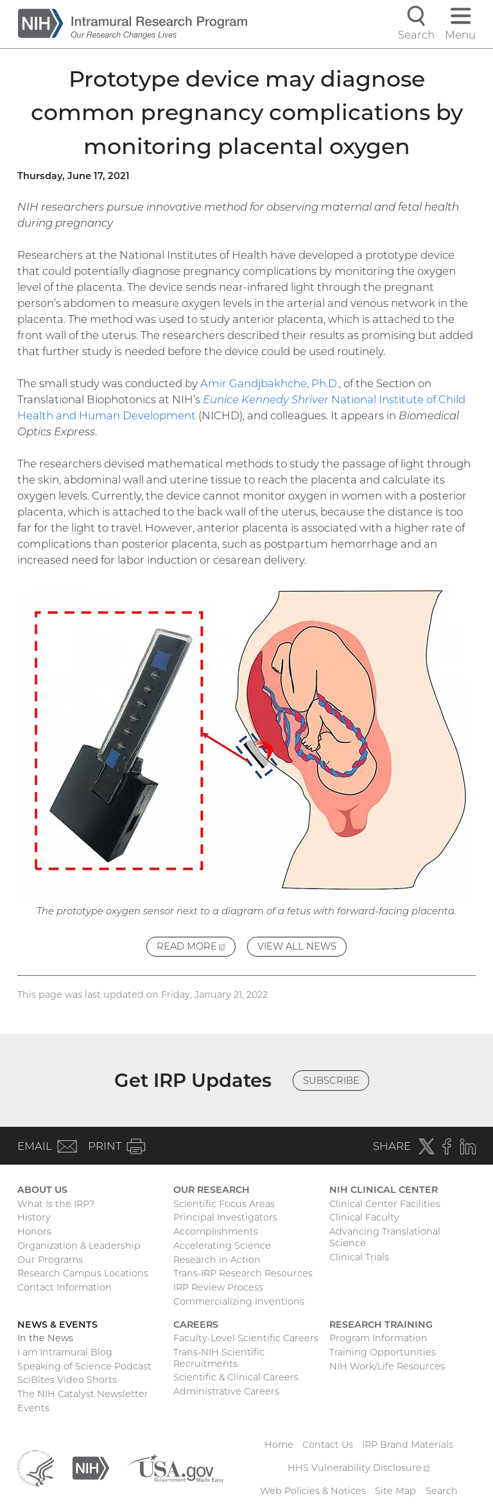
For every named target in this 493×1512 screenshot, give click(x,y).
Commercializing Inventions (238, 1301)
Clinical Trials (359, 1257)
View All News (296, 946)
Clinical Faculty (364, 1217)
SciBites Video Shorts (67, 1380)
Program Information (378, 1338)
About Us (42, 1189)
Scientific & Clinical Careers (235, 1377)
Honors (34, 1231)
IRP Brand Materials (407, 1444)
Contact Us (327, 1444)
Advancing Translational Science (384, 1237)
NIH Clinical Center (383, 1189)
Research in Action (217, 1259)
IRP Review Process (218, 1287)
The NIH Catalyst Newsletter (82, 1394)
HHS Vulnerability (359, 1467)
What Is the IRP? (55, 1204)
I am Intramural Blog (64, 1352)
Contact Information (64, 1287)
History (34, 1217)
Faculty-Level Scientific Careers (245, 1338)
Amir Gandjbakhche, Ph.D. (269, 383)
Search (442, 1491)
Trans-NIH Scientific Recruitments (218, 1357)
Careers (195, 1324)
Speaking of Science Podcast (84, 1366)
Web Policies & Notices (313, 1491)
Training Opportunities (382, 1352)
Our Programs (50, 1259)
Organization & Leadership (79, 1245)
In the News (45, 1338)
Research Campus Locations (82, 1273)
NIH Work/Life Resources (387, 1366)
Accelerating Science (222, 1245)
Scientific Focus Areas (224, 1204)
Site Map (395, 1491)
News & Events (57, 1324)
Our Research (211, 1189)
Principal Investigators (225, 1217)
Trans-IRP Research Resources (243, 1273)
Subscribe (331, 1080)
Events (33, 1408)
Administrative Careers (226, 1391)
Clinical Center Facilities (384, 1204)
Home (278, 1444)
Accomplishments (215, 1231)
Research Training (381, 1324)
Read (196, 948)
